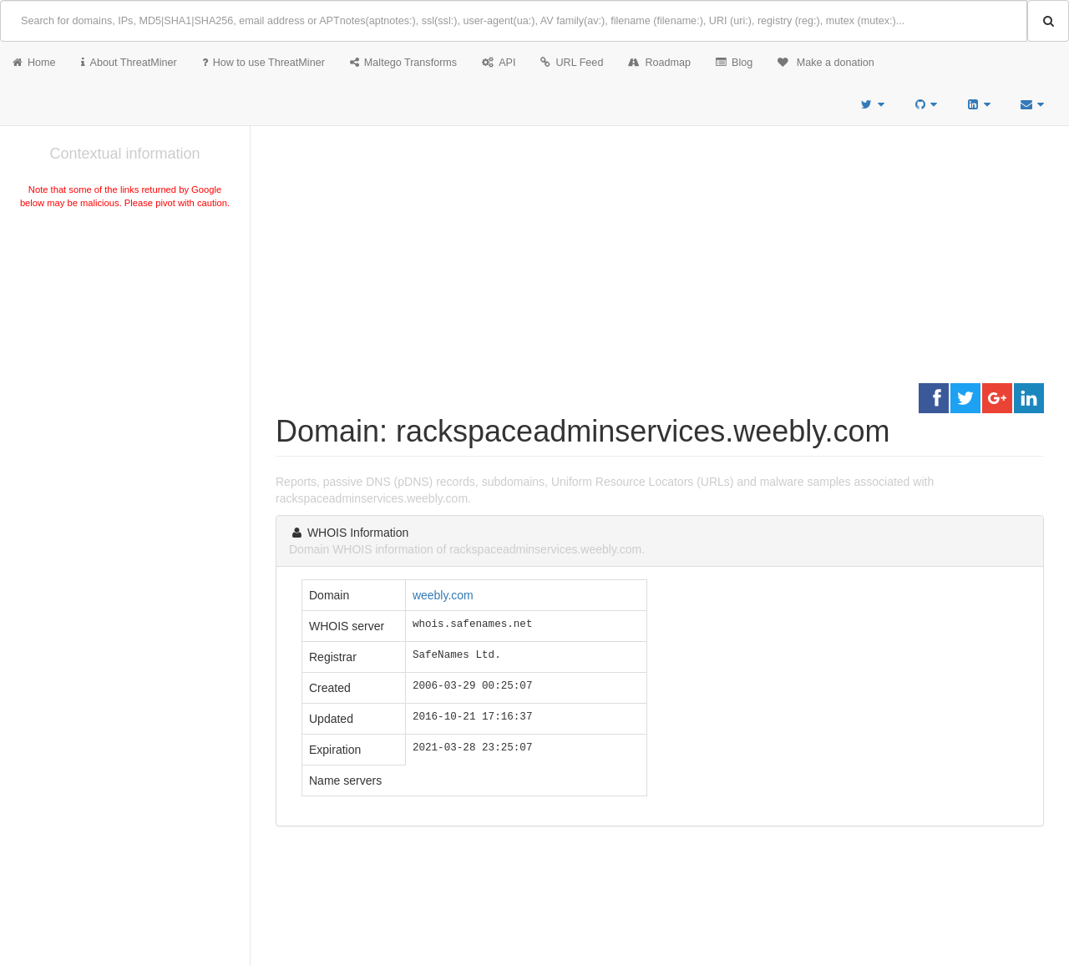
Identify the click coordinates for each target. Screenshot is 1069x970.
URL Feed (571, 62)
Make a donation (826, 62)
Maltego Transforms (403, 62)
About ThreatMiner (129, 62)
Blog (734, 62)
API (498, 62)
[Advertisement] (125, 337)
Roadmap (659, 62)
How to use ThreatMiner (263, 62)
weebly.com (443, 595)
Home (34, 62)
